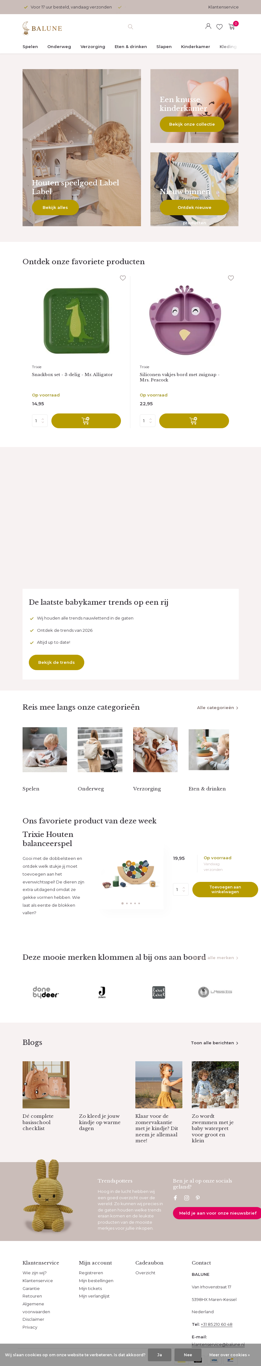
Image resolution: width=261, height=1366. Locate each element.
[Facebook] (175, 1214)
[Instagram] (186, 1214)
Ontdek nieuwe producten (194, 210)
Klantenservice (223, 6)
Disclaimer (33, 1334)
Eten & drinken (131, 46)
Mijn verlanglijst (94, 1311)
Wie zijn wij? (35, 1288)
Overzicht (145, 1288)
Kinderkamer (195, 46)
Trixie (36, 366)
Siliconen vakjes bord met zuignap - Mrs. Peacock (184, 378)
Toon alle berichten (212, 1058)
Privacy (30, 1342)
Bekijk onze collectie (192, 124)
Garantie (31, 1304)
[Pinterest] (198, 1214)
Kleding (228, 46)
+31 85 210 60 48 (216, 1339)
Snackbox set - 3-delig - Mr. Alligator (76, 375)
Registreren (91, 1288)
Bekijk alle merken (213, 967)
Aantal (181, 899)
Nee (188, 1354)
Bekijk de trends (56, 664)
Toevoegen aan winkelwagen (225, 899)
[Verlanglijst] (219, 26)
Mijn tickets (90, 1304)
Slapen (164, 46)
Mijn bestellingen (96, 1296)
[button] (122, 913)
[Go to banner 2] (194, 106)
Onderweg (59, 46)
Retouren (32, 1311)
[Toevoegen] (86, 422)
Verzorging (93, 46)
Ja (159, 1354)
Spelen (30, 46)
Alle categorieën (215, 709)
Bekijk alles (55, 207)
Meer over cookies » (229, 1354)
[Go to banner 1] (82, 147)
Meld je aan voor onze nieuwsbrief (218, 1228)
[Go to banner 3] (194, 189)
